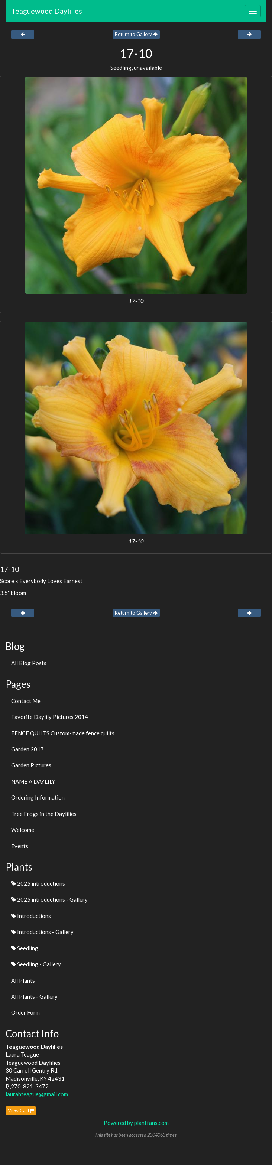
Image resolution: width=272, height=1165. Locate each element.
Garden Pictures (31, 765)
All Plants (23, 980)
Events (19, 846)
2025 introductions (38, 883)
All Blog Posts (28, 663)
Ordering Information (38, 797)
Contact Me (26, 700)
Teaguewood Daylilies (46, 11)
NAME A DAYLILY (33, 781)
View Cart (21, 1110)
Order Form (25, 1012)
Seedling (24, 948)
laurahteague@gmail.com (37, 1094)
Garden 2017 (27, 749)
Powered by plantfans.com (136, 1122)
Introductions (31, 915)
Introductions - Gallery (42, 931)
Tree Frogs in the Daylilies (44, 813)
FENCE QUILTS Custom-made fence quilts (62, 733)
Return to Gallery (136, 34)
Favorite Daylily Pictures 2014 (49, 716)
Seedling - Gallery (36, 964)
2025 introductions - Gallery (49, 899)
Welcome (22, 829)
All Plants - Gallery (34, 996)
